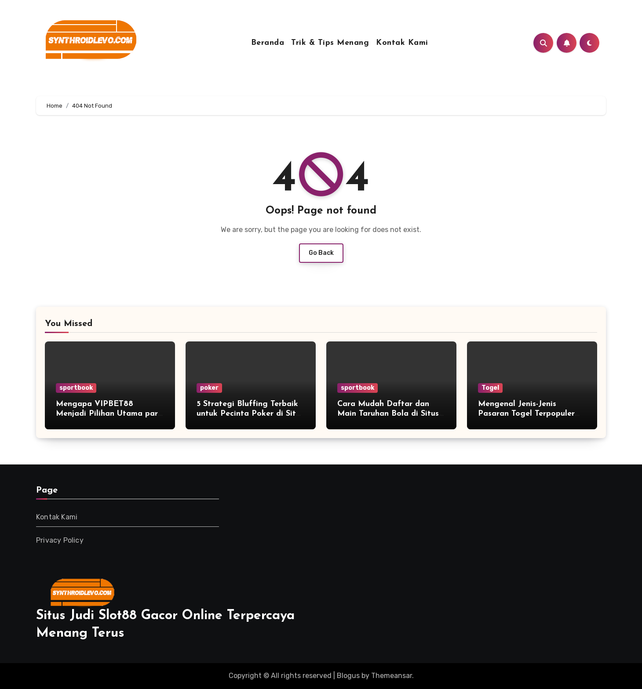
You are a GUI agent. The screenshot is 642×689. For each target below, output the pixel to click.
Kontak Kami (402, 43)
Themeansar (391, 675)
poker (209, 388)
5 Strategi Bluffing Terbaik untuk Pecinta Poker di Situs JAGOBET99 (250, 413)
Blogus (348, 675)
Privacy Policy (60, 540)
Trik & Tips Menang (330, 43)
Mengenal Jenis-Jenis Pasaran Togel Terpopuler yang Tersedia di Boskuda (526, 413)
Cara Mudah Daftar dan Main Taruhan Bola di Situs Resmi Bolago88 (388, 413)
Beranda (268, 43)
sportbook (76, 388)
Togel (490, 388)
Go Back (321, 253)
